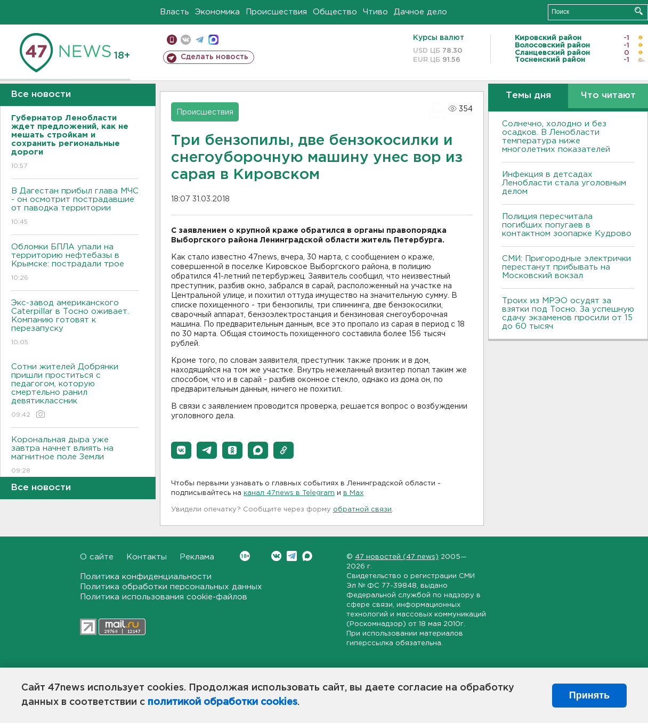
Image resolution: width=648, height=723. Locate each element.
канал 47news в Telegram (289, 493)
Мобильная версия (172, 40)
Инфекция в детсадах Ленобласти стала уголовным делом (564, 183)
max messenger (213, 40)
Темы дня (528, 96)
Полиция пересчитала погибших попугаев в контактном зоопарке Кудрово (566, 225)
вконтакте (186, 40)
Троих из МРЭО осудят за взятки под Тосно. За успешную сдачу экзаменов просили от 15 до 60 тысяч (568, 313)
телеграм (200, 40)
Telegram (292, 556)
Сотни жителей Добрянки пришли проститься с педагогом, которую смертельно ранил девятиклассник (75, 391)
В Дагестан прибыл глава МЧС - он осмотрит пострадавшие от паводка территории (75, 207)
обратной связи (362, 510)
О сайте (97, 557)
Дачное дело (420, 12)
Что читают (608, 96)
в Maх (353, 493)
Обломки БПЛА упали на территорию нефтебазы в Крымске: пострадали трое (75, 262)
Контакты (146, 557)
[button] (181, 450)
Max (307, 556)
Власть (174, 12)
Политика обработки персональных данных (171, 586)
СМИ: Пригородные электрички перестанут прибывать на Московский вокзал (566, 267)
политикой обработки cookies (222, 702)
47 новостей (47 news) (397, 557)
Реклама (197, 557)
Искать (639, 11)
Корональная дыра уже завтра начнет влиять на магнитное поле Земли (75, 455)
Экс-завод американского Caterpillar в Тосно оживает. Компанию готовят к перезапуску (75, 323)
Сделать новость (214, 57)
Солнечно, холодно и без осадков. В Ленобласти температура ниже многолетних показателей (556, 136)
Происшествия (276, 12)
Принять (589, 695)
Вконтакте (245, 556)
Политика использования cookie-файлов (163, 597)
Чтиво (375, 12)
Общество (335, 12)
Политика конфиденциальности (146, 576)
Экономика (217, 12)
